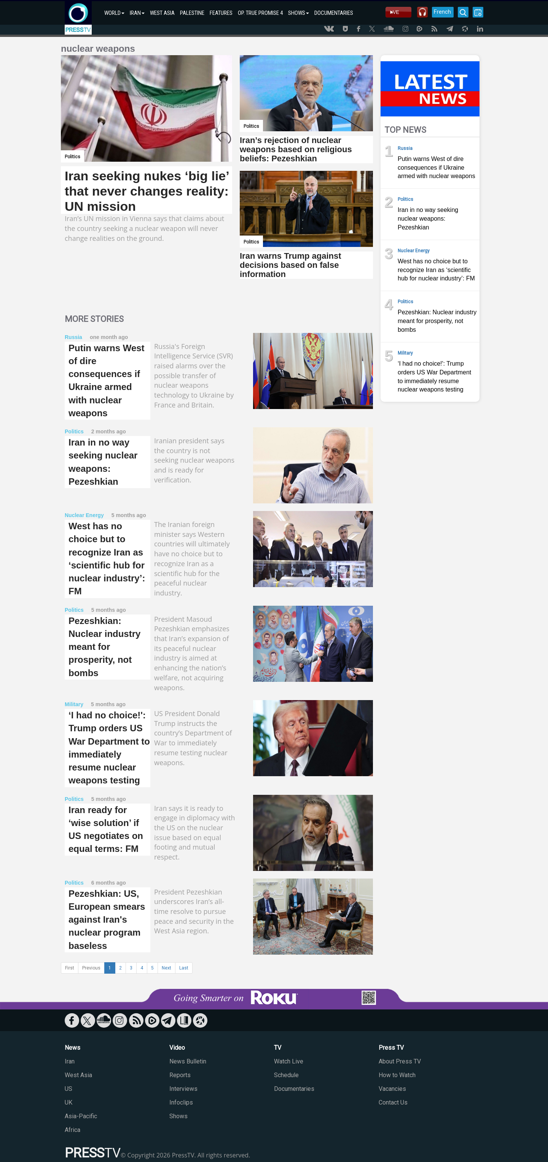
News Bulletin (187, 1061)
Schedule (286, 1075)
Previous (91, 968)
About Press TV (400, 1061)
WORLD (114, 13)
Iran (70, 1061)
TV (277, 1047)
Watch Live (288, 1061)
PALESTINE (192, 13)
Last (183, 968)
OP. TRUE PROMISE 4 (260, 13)
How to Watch (397, 1075)
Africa (72, 1129)
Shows (178, 1116)
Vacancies (392, 1088)
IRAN (137, 13)
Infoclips (181, 1102)
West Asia (78, 1075)
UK (68, 1102)
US (68, 1088)
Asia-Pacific (81, 1116)
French (442, 11)
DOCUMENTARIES (333, 13)
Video (177, 1047)
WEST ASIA (162, 13)
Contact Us (393, 1102)
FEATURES (221, 13)
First (69, 968)
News (72, 1047)
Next (166, 968)
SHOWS (298, 13)
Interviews (183, 1088)
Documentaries (294, 1088)
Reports (180, 1075)
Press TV (391, 1047)
